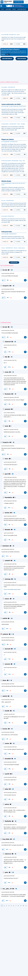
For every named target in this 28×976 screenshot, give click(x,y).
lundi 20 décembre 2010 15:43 (10, 792)
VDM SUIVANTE (21, 58)
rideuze (5, 680)
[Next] (26, 906)
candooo (7, 743)
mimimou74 (8, 341)
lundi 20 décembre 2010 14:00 (10, 667)
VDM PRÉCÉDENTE (7, 58)
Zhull (6, 357)
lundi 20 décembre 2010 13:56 (10, 652)
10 (23, 905)
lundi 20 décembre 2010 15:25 (10, 762)
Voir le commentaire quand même (12, 589)
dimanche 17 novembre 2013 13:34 (11, 429)
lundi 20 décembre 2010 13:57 (10, 462)
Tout (2, 9)
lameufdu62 (8, 758)
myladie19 (7, 560)
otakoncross (8, 854)
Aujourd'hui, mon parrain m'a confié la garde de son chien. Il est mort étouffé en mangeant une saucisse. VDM (13, 252)
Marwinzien (8, 394)
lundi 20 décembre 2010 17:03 (10, 824)
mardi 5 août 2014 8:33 (8, 533)
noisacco (7, 598)
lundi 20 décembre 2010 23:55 (10, 375)
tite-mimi (5, 270)
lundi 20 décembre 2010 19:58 (10, 857)
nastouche (7, 664)
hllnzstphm (8, 529)
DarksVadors (6, 546)
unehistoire (5, 634)
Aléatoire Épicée (21, 9)
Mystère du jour (6, 181)
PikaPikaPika (8, 821)
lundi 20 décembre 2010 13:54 (10, 564)
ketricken (7, 512)
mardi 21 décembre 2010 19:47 (10, 516)
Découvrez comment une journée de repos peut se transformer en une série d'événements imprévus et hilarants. (13, 52)
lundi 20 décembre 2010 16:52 (10, 807)
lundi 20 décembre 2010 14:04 (10, 477)
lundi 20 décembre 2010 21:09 (10, 501)
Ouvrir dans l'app (18, 2)
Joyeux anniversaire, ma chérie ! (11, 104)
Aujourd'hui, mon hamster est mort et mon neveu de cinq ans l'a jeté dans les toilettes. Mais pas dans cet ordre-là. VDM (13, 220)
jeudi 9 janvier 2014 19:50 (9, 875)
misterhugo (8, 579)
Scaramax (5, 728)
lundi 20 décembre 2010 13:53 (7, 683)
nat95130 (5, 618)
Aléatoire (8, 9)
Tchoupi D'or (6, 285)
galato (6, 872)
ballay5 (7, 789)
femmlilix (7, 710)
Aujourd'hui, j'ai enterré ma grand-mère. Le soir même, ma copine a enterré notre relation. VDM (12, 237)
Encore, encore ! (14, 262)
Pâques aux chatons (7, 139)
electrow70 (8, 649)
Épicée (14, 9)
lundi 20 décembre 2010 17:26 (10, 360)
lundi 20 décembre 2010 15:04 (10, 345)
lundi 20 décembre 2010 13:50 (7, 273)
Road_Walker (6, 839)
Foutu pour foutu (6, 231)
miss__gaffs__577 (7, 888)
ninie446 (5, 696)
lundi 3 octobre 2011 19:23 (9, 412)
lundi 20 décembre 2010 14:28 (10, 747)
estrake (7, 372)
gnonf (6, 474)
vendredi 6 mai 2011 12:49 (9, 714)
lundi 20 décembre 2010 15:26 (10, 777)
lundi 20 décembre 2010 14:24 (10, 602)
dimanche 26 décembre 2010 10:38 (11, 397)
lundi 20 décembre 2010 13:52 (7, 289)
